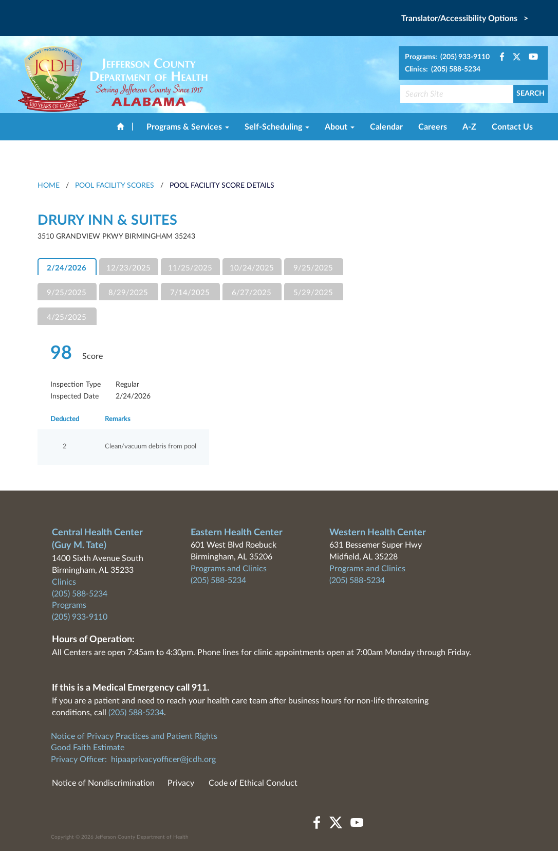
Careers (432, 127)
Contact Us (512, 127)
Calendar (386, 127)
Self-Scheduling (277, 127)
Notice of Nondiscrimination (103, 783)
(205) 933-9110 (79, 617)
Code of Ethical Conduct (253, 783)
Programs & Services (187, 127)
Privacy (181, 783)
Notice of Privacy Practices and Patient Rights (134, 736)
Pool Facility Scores (114, 185)
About (340, 127)
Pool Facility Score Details (222, 185)
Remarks (118, 419)
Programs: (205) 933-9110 (447, 57)
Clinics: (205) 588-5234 (442, 69)
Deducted (64, 419)
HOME (49, 185)
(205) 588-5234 (79, 594)
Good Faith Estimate (87, 748)
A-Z (469, 127)
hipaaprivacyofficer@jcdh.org (163, 759)
